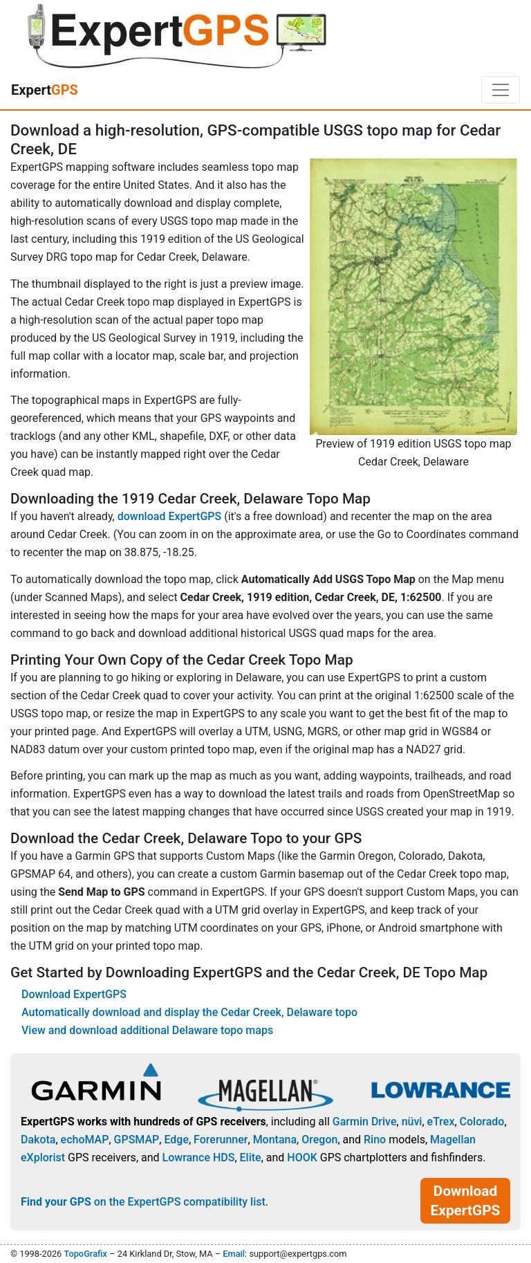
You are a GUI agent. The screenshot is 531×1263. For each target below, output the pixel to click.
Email (234, 1253)
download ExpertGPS (169, 516)
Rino (375, 1139)
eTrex (441, 1121)
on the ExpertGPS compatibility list (143, 1201)
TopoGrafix (85, 1253)
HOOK (302, 1157)
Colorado (482, 1121)
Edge (176, 1139)
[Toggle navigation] (500, 90)
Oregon (319, 1139)
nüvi (412, 1121)
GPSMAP (137, 1139)
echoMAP (85, 1139)
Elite (250, 1157)
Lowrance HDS (198, 1157)
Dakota (38, 1139)
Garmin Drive (365, 1121)
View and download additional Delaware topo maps (147, 1030)
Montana (275, 1139)
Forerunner (221, 1139)
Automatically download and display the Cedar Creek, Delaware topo (189, 1012)
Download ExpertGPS (74, 994)
